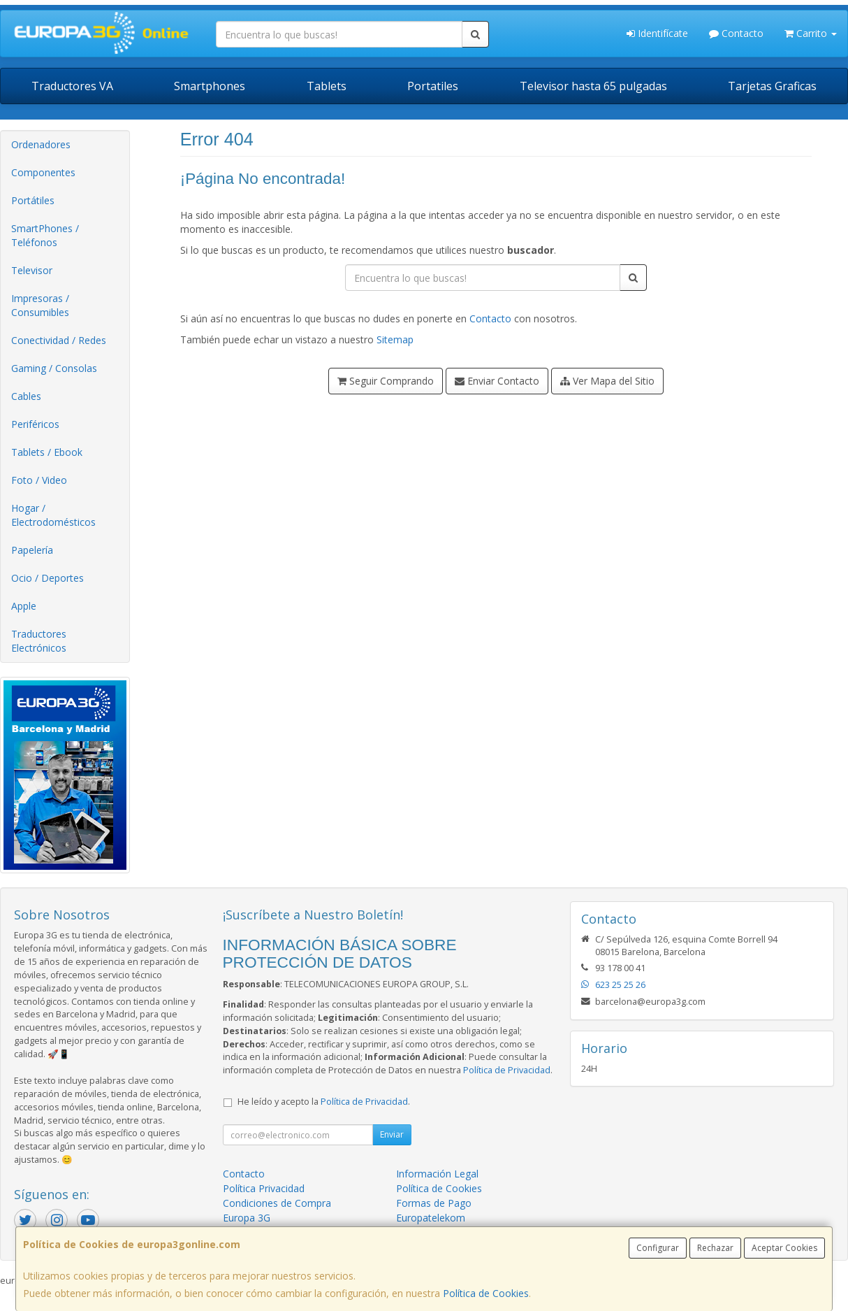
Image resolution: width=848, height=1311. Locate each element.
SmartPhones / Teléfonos (45, 235)
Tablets (326, 86)
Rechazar (715, 1248)
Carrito (810, 33)
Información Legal (437, 1173)
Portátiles (32, 200)
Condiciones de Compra (277, 1203)
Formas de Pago (433, 1203)
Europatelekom (430, 1217)
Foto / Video (39, 480)
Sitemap (395, 339)
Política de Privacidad (506, 1070)
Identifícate (657, 33)
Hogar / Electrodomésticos (53, 515)
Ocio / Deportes (47, 578)
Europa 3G (246, 1217)
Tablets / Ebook (46, 452)
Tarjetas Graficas (772, 86)
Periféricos (35, 424)
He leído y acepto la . (323, 1102)
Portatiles (432, 86)
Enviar (392, 1134)
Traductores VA (72, 86)
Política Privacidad (264, 1188)
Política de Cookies (486, 1293)
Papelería (32, 550)
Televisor (31, 270)
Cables (26, 396)
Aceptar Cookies (784, 1248)
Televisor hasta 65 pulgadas (593, 86)
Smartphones (209, 86)
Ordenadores (41, 144)
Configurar (657, 1248)
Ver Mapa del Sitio (607, 380)
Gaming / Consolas (54, 368)
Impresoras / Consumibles (40, 305)
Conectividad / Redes (58, 340)
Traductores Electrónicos (38, 640)
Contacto (736, 33)
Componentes (43, 172)
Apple (23, 605)
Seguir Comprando (385, 380)
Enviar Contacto (497, 380)
